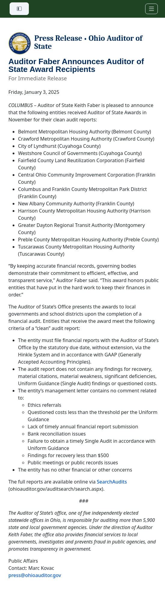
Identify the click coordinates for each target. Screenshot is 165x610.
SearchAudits (112, 481)
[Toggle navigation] (151, 9)
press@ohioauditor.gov (34, 575)
